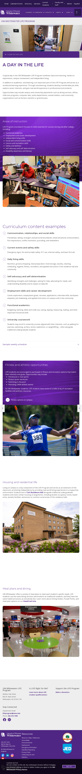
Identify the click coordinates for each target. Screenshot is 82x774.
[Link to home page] (10, 12)
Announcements (27, 743)
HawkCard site (29, 601)
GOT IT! (69, 766)
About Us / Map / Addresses (31, 738)
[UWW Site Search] (77, 12)
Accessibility (25, 740)
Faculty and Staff (59, 3)
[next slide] (79, 408)
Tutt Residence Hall (34, 492)
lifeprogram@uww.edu (11, 713)
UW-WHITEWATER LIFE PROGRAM (18, 21)
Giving (69, 12)
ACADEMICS (30, 12)
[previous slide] (2, 408)
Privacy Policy (26, 752)
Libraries (37, 4)
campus (59, 12)
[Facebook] (4, 719)
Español (77, 4)
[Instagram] (9, 719)
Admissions (40, 12)
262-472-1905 (13, 716)
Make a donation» (63, 692)
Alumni (69, 4)
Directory (28, 4)
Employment (26, 745)
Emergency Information (29, 747)
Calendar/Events (16, 4)
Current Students (45, 3)
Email (6, 4)
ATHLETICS (49, 12)
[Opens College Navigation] (41, 54)
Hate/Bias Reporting (28, 750)
